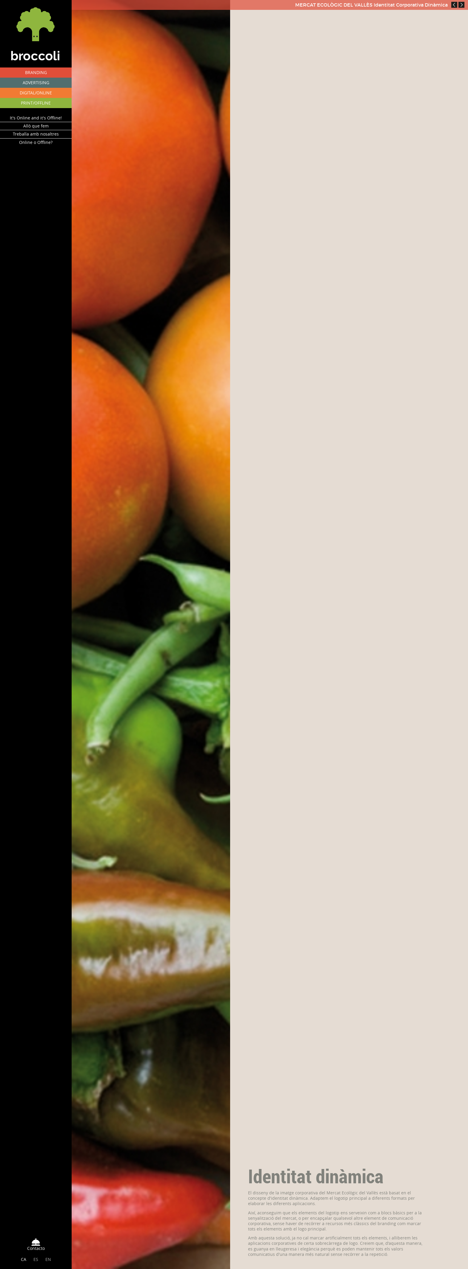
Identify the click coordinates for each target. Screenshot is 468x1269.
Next (461, 5)
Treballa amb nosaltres (36, 134)
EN (48, 1259)
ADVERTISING (36, 82)
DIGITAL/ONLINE (36, 93)
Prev (454, 5)
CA (23, 1259)
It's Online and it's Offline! (36, 118)
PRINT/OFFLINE (36, 103)
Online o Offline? (36, 142)
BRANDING (36, 72)
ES (35, 1259)
